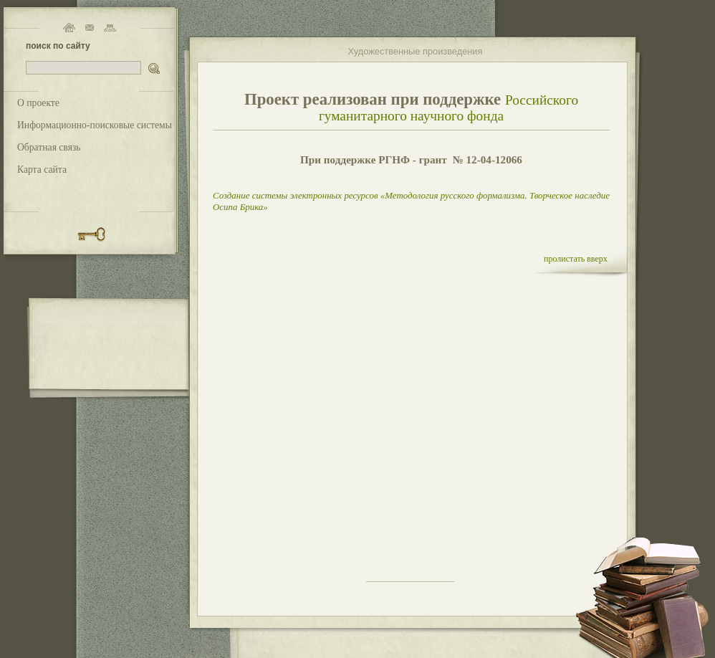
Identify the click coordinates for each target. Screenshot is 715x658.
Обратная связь (49, 147)
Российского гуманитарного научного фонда (448, 107)
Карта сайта (42, 169)
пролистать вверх (576, 259)
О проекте (38, 102)
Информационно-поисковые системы (94, 125)
